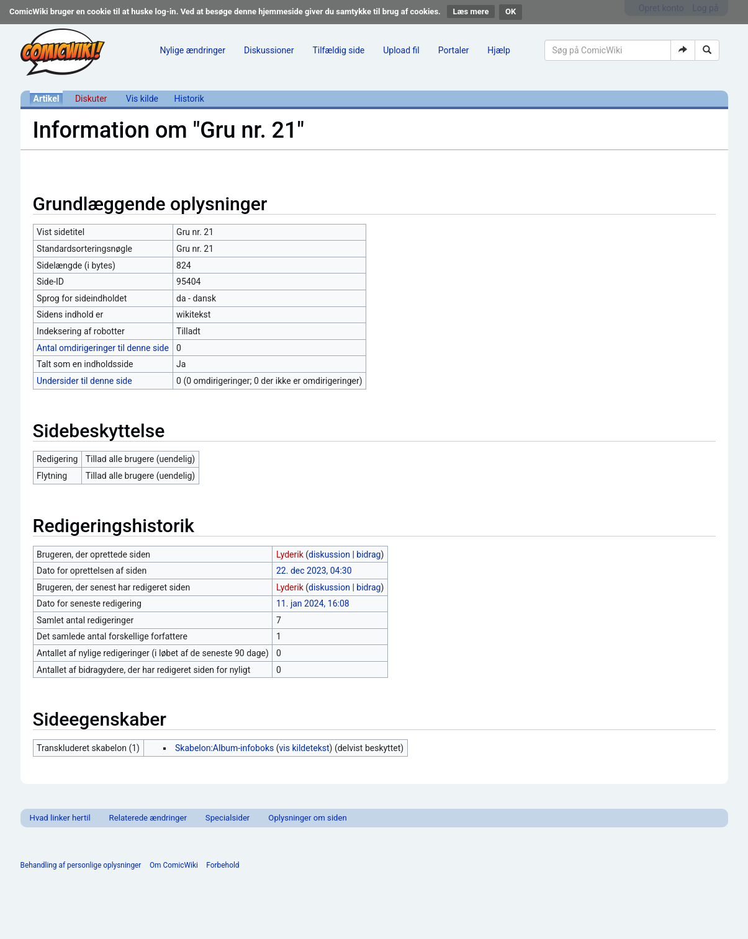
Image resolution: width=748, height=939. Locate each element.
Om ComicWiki (174, 865)
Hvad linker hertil (60, 817)
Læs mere (471, 11)
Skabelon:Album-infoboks (224, 748)
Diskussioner (269, 50)
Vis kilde (142, 99)
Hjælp (498, 50)
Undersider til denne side (84, 381)
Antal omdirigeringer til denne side (103, 348)
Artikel (47, 99)
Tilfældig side (338, 50)
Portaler (453, 50)
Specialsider (227, 817)
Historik (189, 99)
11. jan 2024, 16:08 (312, 603)
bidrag (368, 554)
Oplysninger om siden (307, 817)
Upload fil (401, 50)
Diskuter (91, 99)
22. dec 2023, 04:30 (314, 571)
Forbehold (222, 865)
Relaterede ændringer (148, 817)
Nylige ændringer (193, 50)
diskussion (329, 554)
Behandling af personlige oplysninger (81, 865)
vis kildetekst (304, 748)
